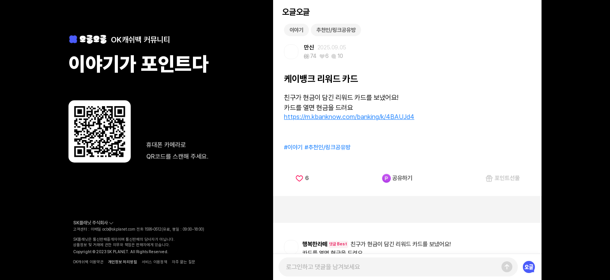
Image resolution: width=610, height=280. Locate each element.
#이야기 (293, 147)
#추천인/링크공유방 (328, 147)
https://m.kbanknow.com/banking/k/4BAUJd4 (349, 117)
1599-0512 (153, 229)
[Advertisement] (407, 209)
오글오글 (295, 12)
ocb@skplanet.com (118, 229)
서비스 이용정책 (154, 261)
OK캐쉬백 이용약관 (88, 261)
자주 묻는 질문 (183, 261)
